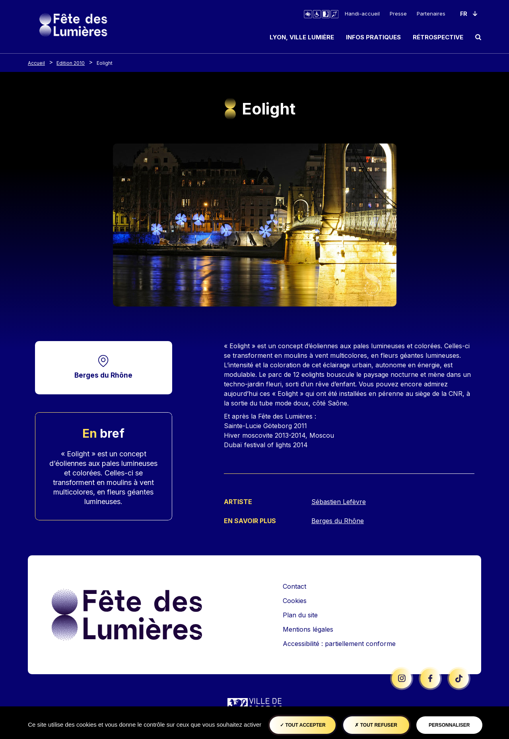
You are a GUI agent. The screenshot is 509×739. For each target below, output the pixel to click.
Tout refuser (376, 725)
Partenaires (431, 13)
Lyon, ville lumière (302, 37)
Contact (294, 586)
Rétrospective (438, 37)
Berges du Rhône (103, 375)
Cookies (295, 600)
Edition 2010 (70, 63)
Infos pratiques (373, 37)
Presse (398, 13)
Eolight (105, 63)
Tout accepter (303, 725)
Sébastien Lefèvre (338, 502)
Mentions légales (308, 628)
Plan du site (300, 614)
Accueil (36, 63)
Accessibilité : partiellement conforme (339, 643)
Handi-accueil (362, 13)
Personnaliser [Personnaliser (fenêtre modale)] (449, 725)
